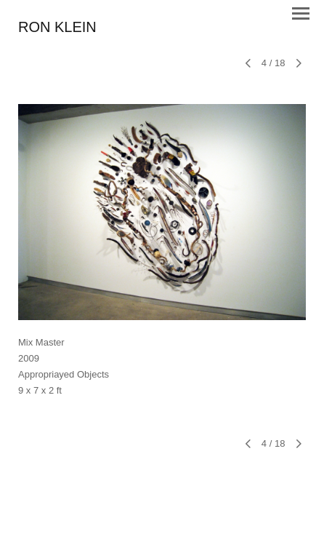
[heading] (57, 28)
